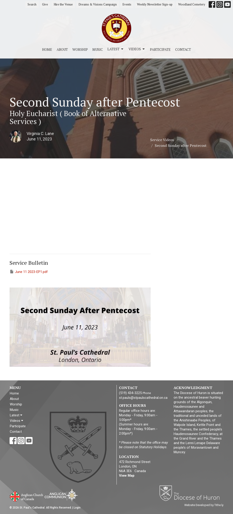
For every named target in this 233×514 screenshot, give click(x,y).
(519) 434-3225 (130, 393)
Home (47, 49)
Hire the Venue (63, 4)
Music (97, 49)
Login (77, 507)
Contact (183, 49)
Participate (160, 49)
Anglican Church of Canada (26, 495)
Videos (137, 49)
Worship (80, 49)
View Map (126, 475)
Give (45, 4)
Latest (115, 49)
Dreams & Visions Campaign (98, 4)
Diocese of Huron (191, 493)
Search (32, 4)
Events (126, 4)
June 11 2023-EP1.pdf (29, 271)
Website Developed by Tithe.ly (203, 505)
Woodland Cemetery (191, 4)
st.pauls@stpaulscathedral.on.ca (143, 398)
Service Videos (162, 139)
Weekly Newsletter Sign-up (154, 4)
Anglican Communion (61, 495)
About (62, 49)
